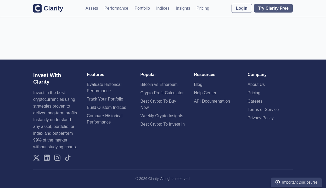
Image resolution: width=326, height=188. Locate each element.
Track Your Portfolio (105, 99)
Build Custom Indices (106, 107)
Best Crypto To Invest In (162, 124)
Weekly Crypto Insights (161, 116)
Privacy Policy (261, 118)
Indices (163, 8)
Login (242, 8)
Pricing (202, 8)
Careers (255, 101)
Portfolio (142, 8)
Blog (198, 84)
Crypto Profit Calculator (162, 93)
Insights (183, 8)
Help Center (205, 93)
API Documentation (212, 101)
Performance (116, 8)
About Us (256, 84)
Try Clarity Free (273, 8)
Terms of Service (263, 109)
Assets (92, 8)
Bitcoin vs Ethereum (159, 84)
